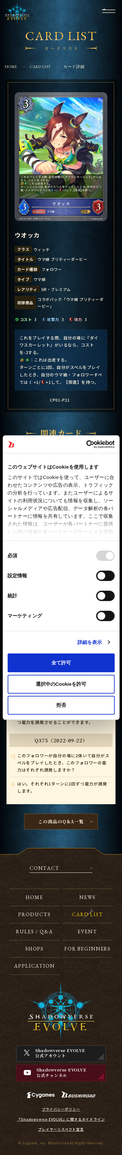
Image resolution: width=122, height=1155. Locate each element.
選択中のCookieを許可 (61, 684)
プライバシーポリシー (61, 1109)
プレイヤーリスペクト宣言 (61, 1129)
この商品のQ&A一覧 (61, 821)
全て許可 (61, 662)
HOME (11, 66)
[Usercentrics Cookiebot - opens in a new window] (87, 444)
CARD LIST (40, 66)
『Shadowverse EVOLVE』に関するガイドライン (61, 1119)
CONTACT (45, 869)
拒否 (61, 705)
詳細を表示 (89, 642)
